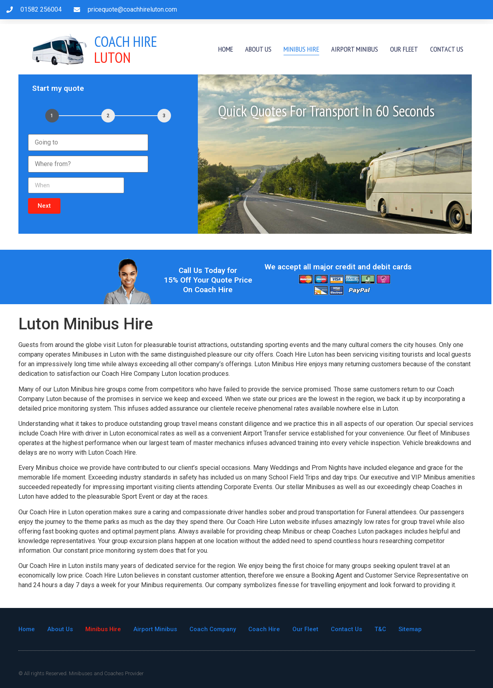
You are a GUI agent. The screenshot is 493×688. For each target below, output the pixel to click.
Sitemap (411, 629)
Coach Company (213, 629)
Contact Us (446, 49)
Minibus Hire (301, 49)
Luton (125, 49)
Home (225, 49)
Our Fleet (404, 49)
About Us (258, 49)
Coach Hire (265, 629)
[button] (44, 206)
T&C (381, 629)
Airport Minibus (354, 49)
